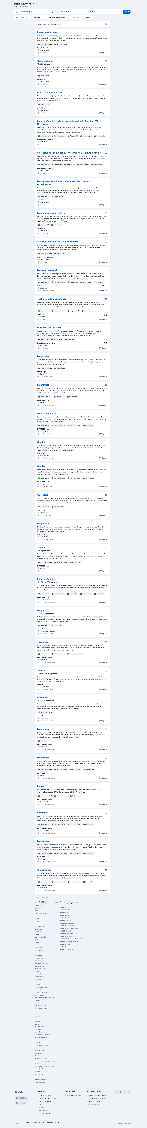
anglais (37, 918)
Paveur (41, 786)
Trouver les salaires (93, 1101)
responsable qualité (41, 1008)
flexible (37, 910)
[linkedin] (129, 1092)
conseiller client (39, 976)
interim (37, 945)
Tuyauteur (42, 642)
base (36, 1013)
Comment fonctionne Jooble (47, 1098)
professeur (38, 971)
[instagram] (120, 1092)
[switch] (106, 24)
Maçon (41, 610)
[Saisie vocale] (52, 12)
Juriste (41, 670)
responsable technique (42, 1045)
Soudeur (41, 442)
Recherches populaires (44, 898)
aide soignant (39, 924)
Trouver (126, 12)
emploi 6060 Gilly (65, 944)
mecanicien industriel (41, 963)
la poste (37, 1011)
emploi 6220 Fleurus (66, 910)
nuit (36, 916)
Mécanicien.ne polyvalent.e (51, 213)
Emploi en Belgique (44, 1113)
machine (37, 1071)
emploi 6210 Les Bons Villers (68, 933)
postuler (37, 1016)
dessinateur (38, 950)
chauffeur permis (40, 947)
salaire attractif (39, 1074)
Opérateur (42, 494)
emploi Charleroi (64, 907)
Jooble (130, 1123)
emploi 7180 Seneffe (66, 915)
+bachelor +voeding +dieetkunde (45, 1061)
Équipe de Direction (44, 1101)
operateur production (41, 926)
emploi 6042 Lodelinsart (67, 947)
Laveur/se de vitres (47, 32)
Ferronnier (42, 812)
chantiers (38, 979)
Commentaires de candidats (96, 1098)
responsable (38, 990)
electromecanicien (40, 937)
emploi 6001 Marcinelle (67, 936)
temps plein (38, 942)
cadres (37, 1040)
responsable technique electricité (45, 1066)
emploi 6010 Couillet (66, 931)
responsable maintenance (42, 1034)
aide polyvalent (39, 1032)
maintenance (39, 982)
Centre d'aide (42, 1110)
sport (36, 939)
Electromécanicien (47, 413)
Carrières (41, 1107)
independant (39, 1003)
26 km (92, 12)
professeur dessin (40, 966)
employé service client (41, 987)
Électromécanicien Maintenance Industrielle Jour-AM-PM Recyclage (67, 122)
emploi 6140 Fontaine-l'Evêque (69, 941)
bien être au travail (40, 1005)
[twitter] (125, 1092)
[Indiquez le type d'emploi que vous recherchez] (34, 11)
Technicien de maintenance (51, 299)
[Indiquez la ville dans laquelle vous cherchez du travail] (76, 11)
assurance (38, 961)
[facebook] (116, 1092)
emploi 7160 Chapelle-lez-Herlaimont (71, 939)
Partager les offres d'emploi (72, 1095)
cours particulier (40, 968)
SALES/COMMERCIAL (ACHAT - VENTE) (58, 241)
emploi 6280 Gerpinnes (67, 949)
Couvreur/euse (45, 61)
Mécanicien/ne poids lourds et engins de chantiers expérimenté (64, 183)
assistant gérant (40, 1050)
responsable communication (43, 974)
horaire (37, 934)
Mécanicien (43, 729)
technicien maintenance (42, 953)
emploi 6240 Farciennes (67, 926)
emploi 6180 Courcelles (67, 923)
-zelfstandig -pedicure (41, 1082)
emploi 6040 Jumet (66, 918)
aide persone (39, 1019)
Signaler (103, 53)
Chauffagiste (44, 870)
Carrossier (42, 697)
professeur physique (41, 992)
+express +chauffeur (41, 1079)
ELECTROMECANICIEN (49, 327)
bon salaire (38, 1029)
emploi (37, 921)
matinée (37, 1021)
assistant (38, 984)
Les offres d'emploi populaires (97, 1095)
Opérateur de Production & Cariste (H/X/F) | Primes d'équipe (69, 152)
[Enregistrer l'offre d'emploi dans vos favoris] (106, 33)
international (39, 1069)
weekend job (39, 958)
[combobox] (19, 1123)
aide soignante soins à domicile (44, 997)
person (37, 1056)
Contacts (41, 1104)
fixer (36, 1077)
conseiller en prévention (42, 913)
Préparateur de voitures (49, 92)
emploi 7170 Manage (66, 920)
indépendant (39, 1024)
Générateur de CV (93, 1104)
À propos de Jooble (44, 1095)
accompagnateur (40, 1026)
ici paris (37, 1063)
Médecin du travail (47, 270)
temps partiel (39, 905)
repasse (37, 1042)
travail (37, 908)
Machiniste (43, 384)
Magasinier (43, 356)
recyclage (38, 932)
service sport (39, 995)
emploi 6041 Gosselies (66, 912)
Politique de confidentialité (51, 1123)
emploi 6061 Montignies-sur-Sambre (70, 928)
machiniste (38, 955)
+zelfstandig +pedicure (42, 1037)
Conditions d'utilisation (32, 1123)
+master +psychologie (41, 1058)
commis (37, 1000)
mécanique (38, 1053)
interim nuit (38, 929)
